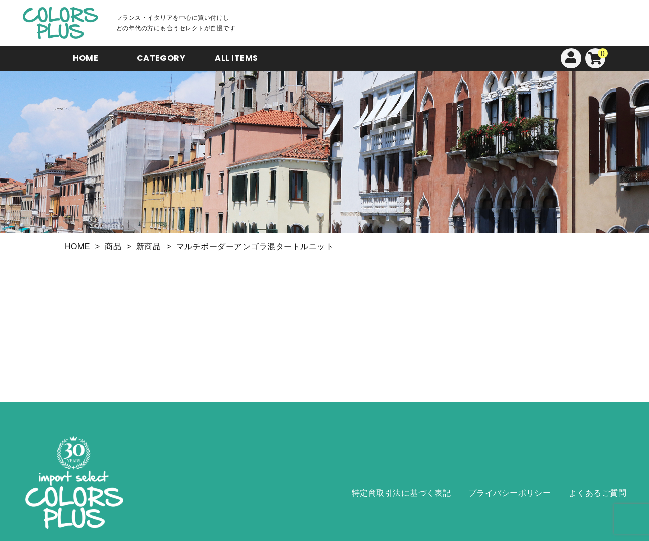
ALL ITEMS (236, 58)
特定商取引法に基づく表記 (401, 493)
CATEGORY (161, 58)
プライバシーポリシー (509, 493)
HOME (86, 58)
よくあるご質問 (597, 493)
